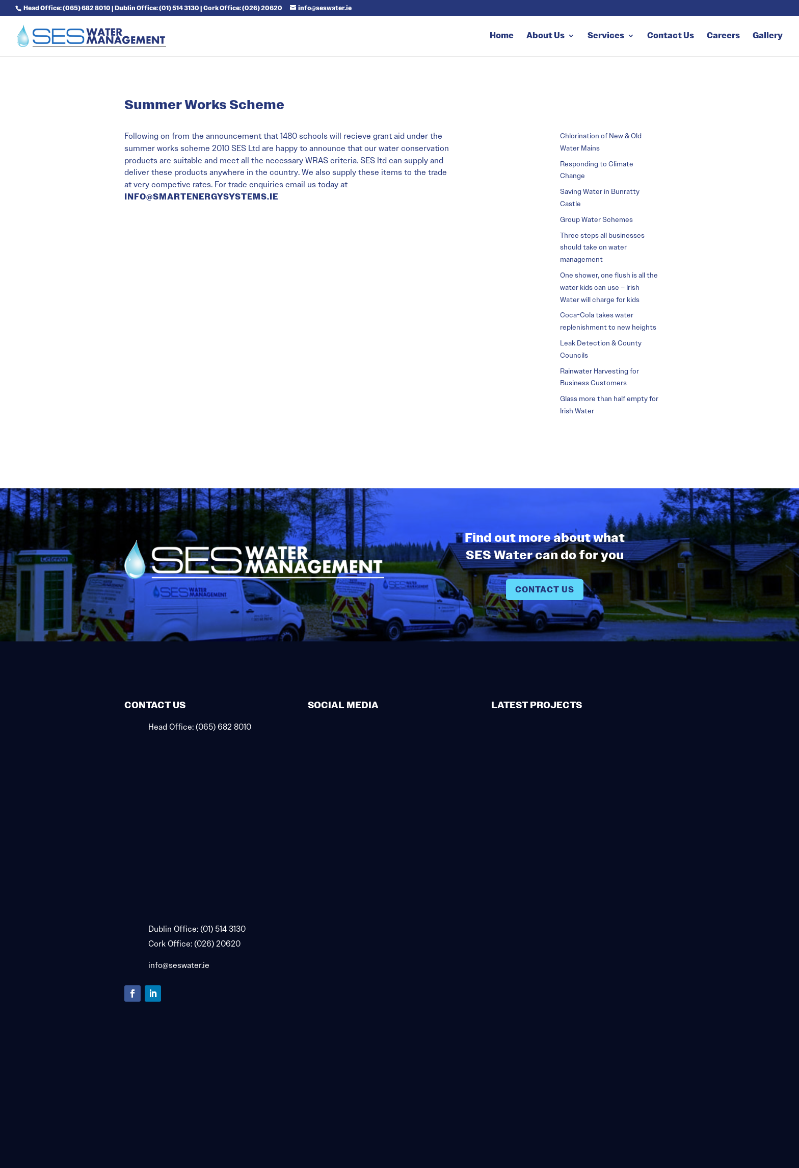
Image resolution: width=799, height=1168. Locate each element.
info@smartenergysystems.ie (201, 196)
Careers (723, 36)
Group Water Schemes (596, 219)
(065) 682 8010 (223, 727)
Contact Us (670, 36)
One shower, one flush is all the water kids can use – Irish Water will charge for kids (609, 287)
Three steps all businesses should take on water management (602, 247)
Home (502, 36)
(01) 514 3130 (223, 929)
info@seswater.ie (178, 965)
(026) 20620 (217, 943)
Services (606, 36)
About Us (545, 36)
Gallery (768, 36)
